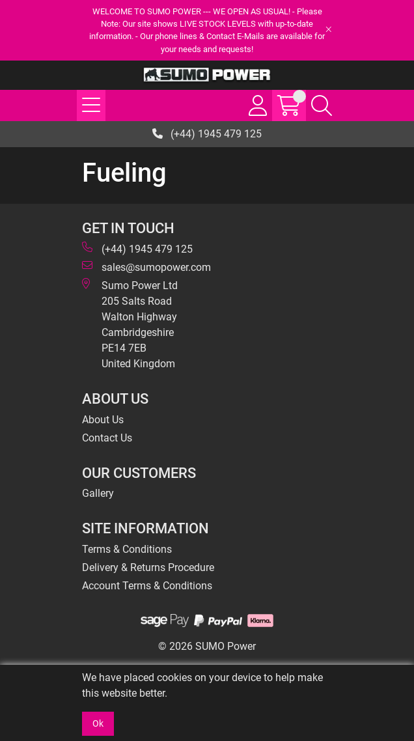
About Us (103, 419)
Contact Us (107, 438)
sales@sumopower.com (146, 266)
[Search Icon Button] (321, 105)
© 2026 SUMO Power (207, 646)
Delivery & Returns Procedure (148, 567)
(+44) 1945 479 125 (207, 134)
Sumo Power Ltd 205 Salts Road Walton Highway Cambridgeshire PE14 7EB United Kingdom (130, 324)
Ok (98, 723)
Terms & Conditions (127, 549)
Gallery (98, 493)
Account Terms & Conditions (147, 586)
